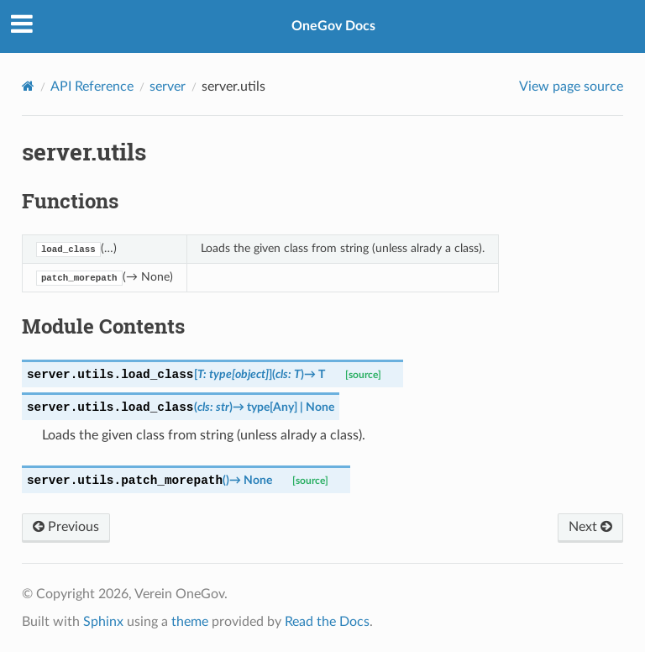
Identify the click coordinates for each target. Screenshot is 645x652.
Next (590, 527)
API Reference (92, 86)
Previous (66, 527)
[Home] (28, 86)
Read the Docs (327, 621)
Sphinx (103, 621)
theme (189, 621)
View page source (571, 86)
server (167, 86)
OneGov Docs (333, 26)
